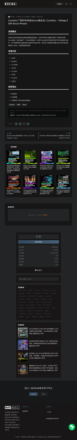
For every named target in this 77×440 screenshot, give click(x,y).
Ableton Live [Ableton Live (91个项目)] (22, 290)
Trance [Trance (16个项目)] (47, 307)
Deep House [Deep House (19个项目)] (45, 290)
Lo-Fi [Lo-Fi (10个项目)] (50, 299)
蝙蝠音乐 (12, 115)
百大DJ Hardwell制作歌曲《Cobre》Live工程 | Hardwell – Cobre (21, 137)
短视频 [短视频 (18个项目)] (21, 316)
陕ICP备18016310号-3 (54, 437)
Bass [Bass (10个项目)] (30, 290)
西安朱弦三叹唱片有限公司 (28, 437)
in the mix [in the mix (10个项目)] (36, 299)
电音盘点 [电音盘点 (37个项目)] (30, 313)
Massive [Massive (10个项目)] (31, 302)
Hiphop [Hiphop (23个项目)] (21, 299)
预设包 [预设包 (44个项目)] (48, 316)
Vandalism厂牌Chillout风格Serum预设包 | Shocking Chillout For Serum (55, 137)
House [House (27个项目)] (28, 299)
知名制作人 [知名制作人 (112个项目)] (47, 313)
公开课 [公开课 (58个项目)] (47, 310)
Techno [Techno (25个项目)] (40, 307)
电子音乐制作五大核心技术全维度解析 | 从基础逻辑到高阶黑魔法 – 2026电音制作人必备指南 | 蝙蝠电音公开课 (43, 331)
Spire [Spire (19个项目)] (39, 304)
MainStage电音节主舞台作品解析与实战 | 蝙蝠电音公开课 (29, 191)
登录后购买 (38, 241)
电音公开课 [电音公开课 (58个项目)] (22, 313)
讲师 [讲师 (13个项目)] (27, 316)
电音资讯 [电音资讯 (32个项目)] (38, 313)
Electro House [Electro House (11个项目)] (37, 293)
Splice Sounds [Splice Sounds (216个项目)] (47, 304)
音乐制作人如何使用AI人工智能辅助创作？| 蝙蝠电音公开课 (46, 191)
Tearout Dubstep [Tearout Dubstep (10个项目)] (31, 307)
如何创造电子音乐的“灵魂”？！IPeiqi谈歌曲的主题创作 (13, 191)
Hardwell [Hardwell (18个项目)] (40, 296)
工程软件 (32, 16)
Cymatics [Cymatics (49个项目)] (37, 290)
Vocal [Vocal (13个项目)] (29, 310)
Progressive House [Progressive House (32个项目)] (46, 302)
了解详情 (43, 394)
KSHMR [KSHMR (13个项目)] (43, 299)
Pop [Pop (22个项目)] (37, 302)
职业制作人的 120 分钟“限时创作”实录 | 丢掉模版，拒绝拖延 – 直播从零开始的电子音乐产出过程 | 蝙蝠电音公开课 (44, 355)
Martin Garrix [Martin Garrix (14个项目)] (22, 302)
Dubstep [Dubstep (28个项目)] (21, 293)
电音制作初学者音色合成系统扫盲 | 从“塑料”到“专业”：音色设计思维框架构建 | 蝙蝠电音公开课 (13, 169)
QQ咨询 (38, 270)
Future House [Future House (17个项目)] (31, 296)
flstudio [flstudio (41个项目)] (45, 293)
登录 (45, 215)
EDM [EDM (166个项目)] (29, 293)
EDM (18, 104)
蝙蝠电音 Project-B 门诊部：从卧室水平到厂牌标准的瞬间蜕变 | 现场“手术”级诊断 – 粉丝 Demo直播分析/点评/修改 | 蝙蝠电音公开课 (43, 368)
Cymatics (12, 104)
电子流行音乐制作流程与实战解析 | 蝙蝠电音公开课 (63, 191)
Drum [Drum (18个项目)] (53, 290)
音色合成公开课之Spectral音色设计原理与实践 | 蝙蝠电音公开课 (47, 167)
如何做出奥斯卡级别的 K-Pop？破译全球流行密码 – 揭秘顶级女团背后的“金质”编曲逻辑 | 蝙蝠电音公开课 (43, 343)
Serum (24, 104)
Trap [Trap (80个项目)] (53, 307)
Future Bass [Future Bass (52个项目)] (22, 296)
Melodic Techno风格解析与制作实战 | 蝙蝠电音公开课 (63, 167)
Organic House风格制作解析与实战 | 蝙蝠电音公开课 (29, 167)
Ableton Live (20, 16)
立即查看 (33, 394)
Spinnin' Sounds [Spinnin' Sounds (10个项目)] (30, 304)
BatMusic (11, 17)
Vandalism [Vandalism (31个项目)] (22, 310)
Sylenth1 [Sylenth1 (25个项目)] (21, 307)
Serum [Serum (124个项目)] (21, 304)
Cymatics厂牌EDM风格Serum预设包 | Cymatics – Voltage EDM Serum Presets (36, 115)
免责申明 (25, 411)
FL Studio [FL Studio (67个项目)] (53, 293)
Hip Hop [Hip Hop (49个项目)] (48, 296)
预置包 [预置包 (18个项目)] (41, 316)
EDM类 (27, 16)
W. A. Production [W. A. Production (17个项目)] (38, 310)
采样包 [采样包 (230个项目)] (34, 316)
